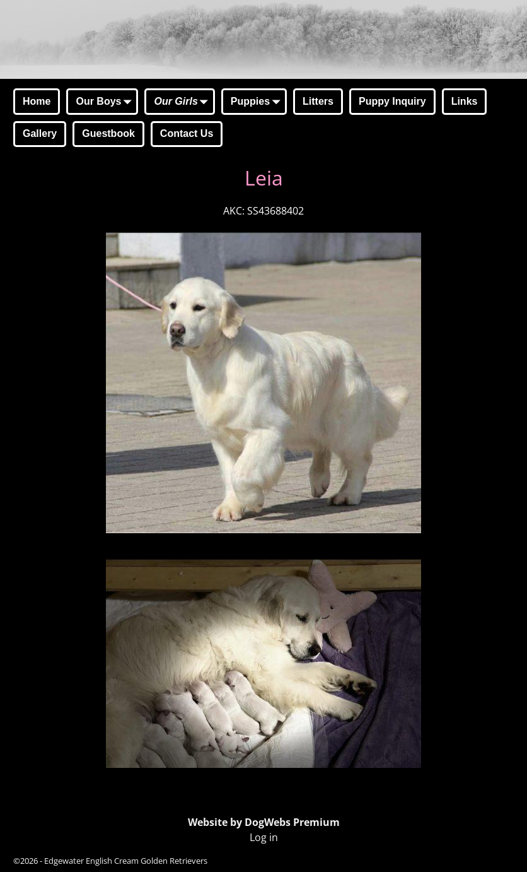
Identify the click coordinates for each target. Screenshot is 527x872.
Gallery (40, 133)
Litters (318, 101)
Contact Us (186, 133)
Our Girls (183, 102)
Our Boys (106, 102)
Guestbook (108, 133)
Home (36, 101)
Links (464, 101)
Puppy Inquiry (392, 101)
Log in (264, 837)
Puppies (258, 102)
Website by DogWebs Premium (264, 822)
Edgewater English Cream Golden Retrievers (125, 860)
